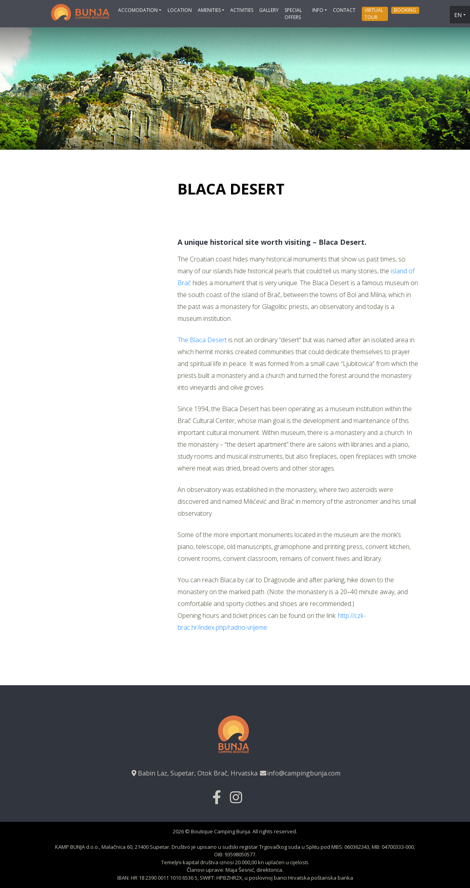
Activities (241, 10)
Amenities (209, 10)
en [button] (458, 15)
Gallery (269, 10)
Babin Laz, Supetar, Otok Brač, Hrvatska (194, 773)
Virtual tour (374, 14)
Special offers (293, 14)
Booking (405, 10)
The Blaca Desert (202, 339)
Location (180, 10)
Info (317, 10)
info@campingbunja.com (299, 773)
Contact (344, 10)
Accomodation (138, 10)
